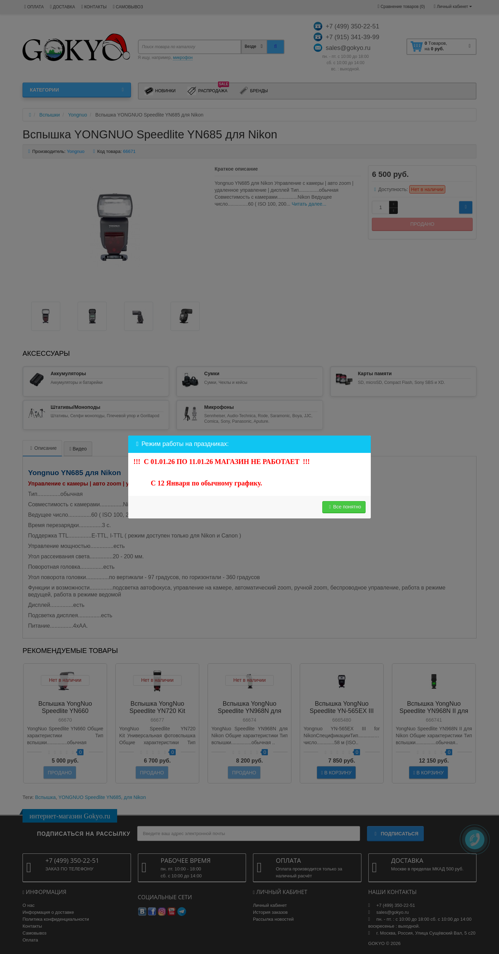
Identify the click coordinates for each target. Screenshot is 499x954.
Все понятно (344, 506)
